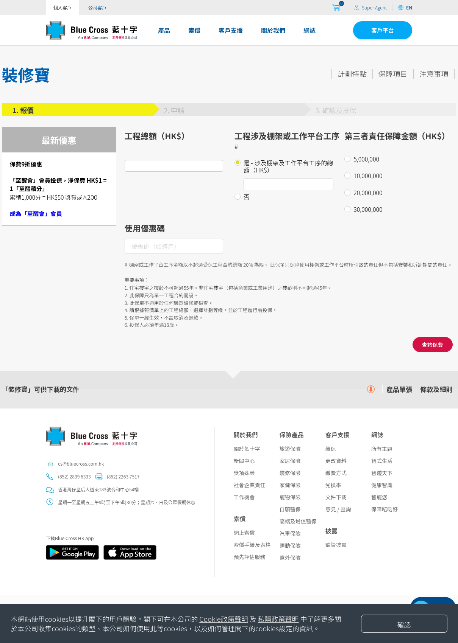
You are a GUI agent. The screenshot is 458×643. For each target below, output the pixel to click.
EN (405, 7)
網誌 (309, 30)
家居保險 (290, 460)
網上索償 (244, 532)
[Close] (404, 624)
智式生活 (381, 460)
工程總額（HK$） (157, 135)
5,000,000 (366, 159)
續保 (330, 448)
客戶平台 (382, 30)
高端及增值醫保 (298, 521)
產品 (164, 30)
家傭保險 (290, 485)
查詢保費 (432, 344)
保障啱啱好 (384, 509)
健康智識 (381, 485)
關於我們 (273, 30)
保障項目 (393, 74)
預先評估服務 (250, 557)
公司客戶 (97, 7)
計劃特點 (352, 74)
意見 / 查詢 (338, 509)
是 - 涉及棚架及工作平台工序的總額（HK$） (288, 166)
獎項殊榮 (244, 473)
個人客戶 (62, 7)
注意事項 (434, 74)
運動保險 (290, 545)
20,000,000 (367, 192)
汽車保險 (290, 533)
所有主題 (381, 448)
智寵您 (379, 497)
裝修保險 (290, 473)
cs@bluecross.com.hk (81, 463)
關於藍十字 (247, 448)
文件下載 (336, 497)
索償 (194, 30)
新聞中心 (244, 460)
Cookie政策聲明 (223, 619)
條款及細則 (436, 389)
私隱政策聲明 (278, 619)
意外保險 (290, 557)
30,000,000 (367, 209)
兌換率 (333, 485)
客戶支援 (231, 30)
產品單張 (399, 389)
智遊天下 (381, 473)
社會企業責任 (250, 485)
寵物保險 (290, 497)
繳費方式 (336, 473)
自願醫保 (290, 509)
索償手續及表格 (252, 544)
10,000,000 (367, 175)
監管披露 (336, 544)
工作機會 (244, 497)
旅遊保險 (290, 448)
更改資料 (336, 460)
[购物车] (336, 7)
